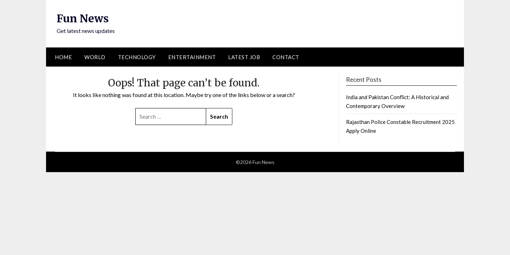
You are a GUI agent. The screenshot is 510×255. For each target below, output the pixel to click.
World (95, 57)
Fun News (83, 18)
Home (63, 57)
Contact (285, 57)
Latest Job (244, 57)
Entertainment (192, 57)
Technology (137, 57)
